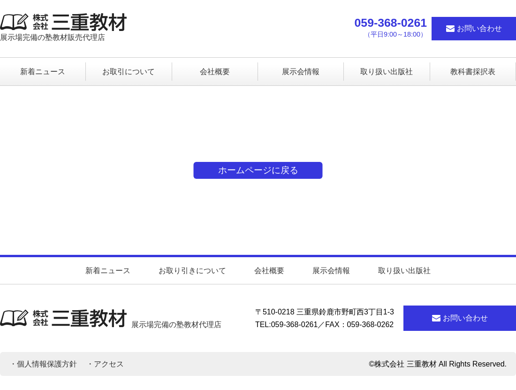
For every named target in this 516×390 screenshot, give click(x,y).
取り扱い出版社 (404, 271)
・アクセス (105, 364)
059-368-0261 (391, 23)
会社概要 (269, 271)
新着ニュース (107, 271)
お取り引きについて (192, 271)
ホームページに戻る (258, 170)
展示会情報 (331, 271)
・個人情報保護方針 (43, 364)
